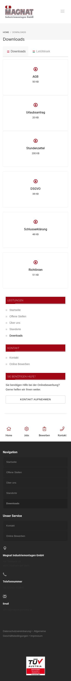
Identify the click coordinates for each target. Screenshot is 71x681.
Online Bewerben (19, 364)
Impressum (36, 635)
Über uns (14, 322)
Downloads (16, 335)
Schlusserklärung (35, 229)
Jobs (26, 435)
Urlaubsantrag (35, 112)
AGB (35, 76)
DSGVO (35, 189)
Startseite (15, 309)
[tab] (15, 51)
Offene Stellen (17, 316)
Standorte (15, 329)
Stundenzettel (35, 148)
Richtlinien (36, 270)
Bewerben (44, 435)
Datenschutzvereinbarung (17, 631)
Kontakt (13, 357)
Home (9, 435)
